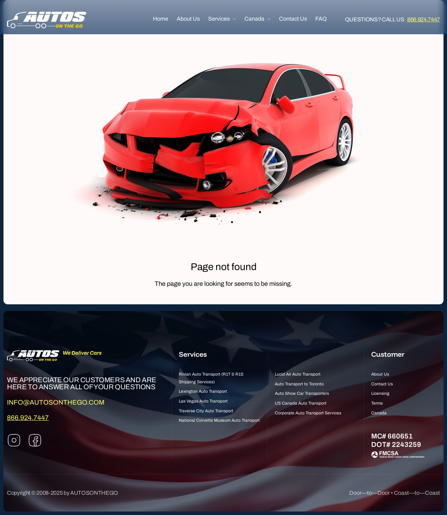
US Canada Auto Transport (301, 403)
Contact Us (293, 19)
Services (219, 19)
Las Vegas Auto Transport (203, 401)
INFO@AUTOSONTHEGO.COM (55, 402)
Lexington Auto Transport (203, 391)
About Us (188, 19)
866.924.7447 (423, 19)
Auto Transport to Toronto (299, 384)
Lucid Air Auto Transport (298, 374)
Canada (254, 19)
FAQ (321, 19)
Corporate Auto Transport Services (308, 413)
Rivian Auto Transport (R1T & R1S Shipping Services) (211, 378)
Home (160, 19)
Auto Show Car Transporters (302, 393)
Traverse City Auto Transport (206, 410)
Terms (377, 403)
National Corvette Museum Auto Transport (219, 420)
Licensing (380, 393)
